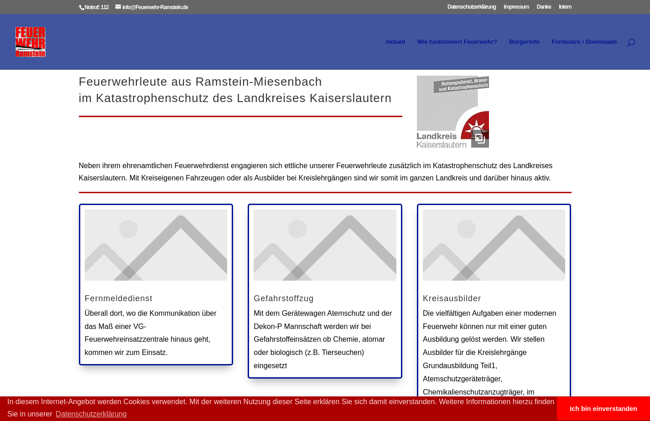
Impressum (516, 7)
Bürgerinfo (524, 42)
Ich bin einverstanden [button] (603, 408)
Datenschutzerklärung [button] (91, 414)
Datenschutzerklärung (471, 7)
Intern (565, 7)
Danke (544, 7)
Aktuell (395, 42)
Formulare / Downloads (584, 42)
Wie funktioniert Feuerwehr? (457, 42)
